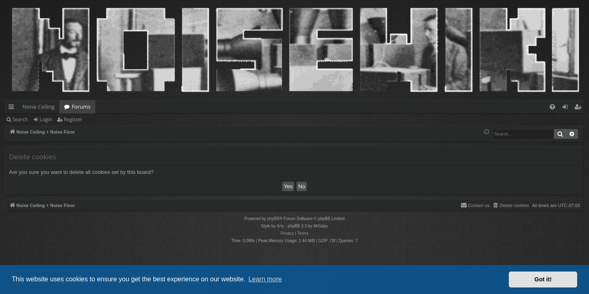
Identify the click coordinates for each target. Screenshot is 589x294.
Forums (81, 106)
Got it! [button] (543, 279)
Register (73, 119)
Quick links (13, 108)
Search (20, 119)
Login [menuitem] (566, 108)
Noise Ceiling (38, 106)
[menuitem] (552, 107)
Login (46, 119)
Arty (280, 226)
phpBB (273, 218)
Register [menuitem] (579, 108)
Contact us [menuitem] (475, 205)
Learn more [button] (265, 279)
